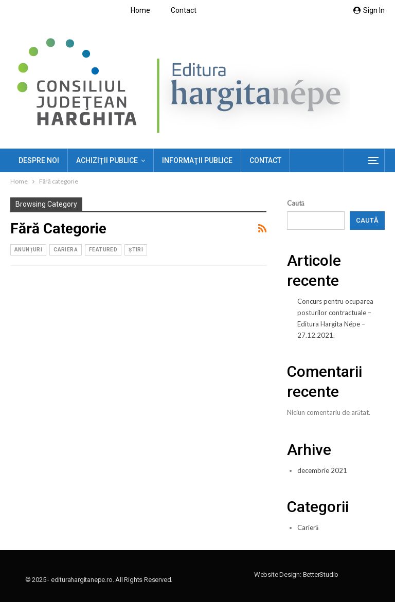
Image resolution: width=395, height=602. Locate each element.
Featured (103, 249)
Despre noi (39, 160)
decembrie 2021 (322, 470)
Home (140, 10)
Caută (296, 203)
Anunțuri (28, 249)
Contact (183, 10)
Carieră (65, 249)
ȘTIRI (136, 249)
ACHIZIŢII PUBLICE (107, 160)
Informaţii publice (197, 160)
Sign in (369, 10)
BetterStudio (321, 574)
